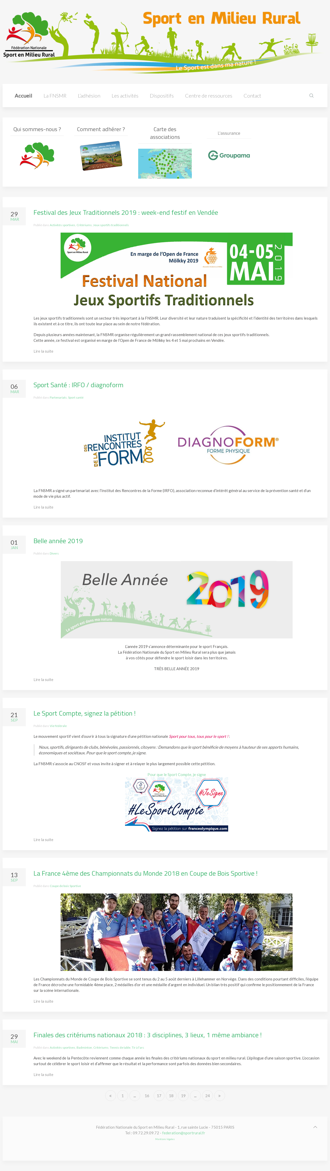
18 (171, 1095)
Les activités (125, 95)
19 (183, 1095)
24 (207, 1095)
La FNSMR (55, 95)
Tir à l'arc (138, 1047)
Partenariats (58, 397)
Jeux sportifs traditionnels (111, 225)
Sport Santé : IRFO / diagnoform (78, 385)
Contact (252, 95)
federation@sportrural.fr (183, 1132)
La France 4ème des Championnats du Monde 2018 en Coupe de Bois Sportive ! (146, 873)
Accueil (23, 95)
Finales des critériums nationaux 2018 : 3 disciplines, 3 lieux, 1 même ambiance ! (148, 1035)
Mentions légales (165, 1139)
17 (159, 1095)
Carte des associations (165, 134)
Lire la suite (43, 351)
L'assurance (229, 143)
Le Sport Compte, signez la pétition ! (85, 713)
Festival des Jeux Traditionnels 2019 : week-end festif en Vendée (126, 212)
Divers (54, 553)
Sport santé (76, 397)
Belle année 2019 (58, 541)
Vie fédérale (58, 726)
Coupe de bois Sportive (65, 886)
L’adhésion (89, 95)
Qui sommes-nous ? (37, 129)
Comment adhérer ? (101, 129)
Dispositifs (162, 95)
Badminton (84, 1047)
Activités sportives (62, 225)
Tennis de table (120, 1047)
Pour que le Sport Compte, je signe (176, 774)
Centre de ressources (208, 95)
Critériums (84, 225)
